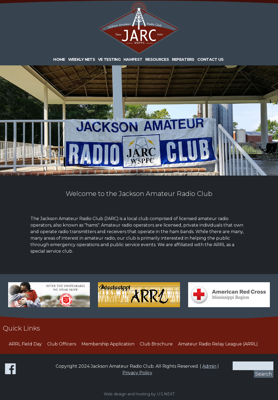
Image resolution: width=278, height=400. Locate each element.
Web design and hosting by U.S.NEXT (139, 394)
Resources (157, 59)
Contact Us (210, 59)
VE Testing (109, 59)
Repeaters (183, 59)
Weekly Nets (81, 59)
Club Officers (61, 344)
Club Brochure (156, 344)
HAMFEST (133, 59)
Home (59, 59)
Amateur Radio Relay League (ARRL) (218, 344)
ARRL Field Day (25, 344)
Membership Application (107, 344)
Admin (209, 366)
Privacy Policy (137, 372)
